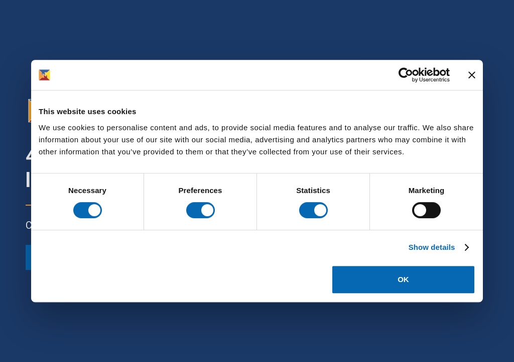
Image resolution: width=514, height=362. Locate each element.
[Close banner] (471, 74)
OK (403, 279)
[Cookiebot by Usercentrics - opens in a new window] (406, 74)
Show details (432, 247)
